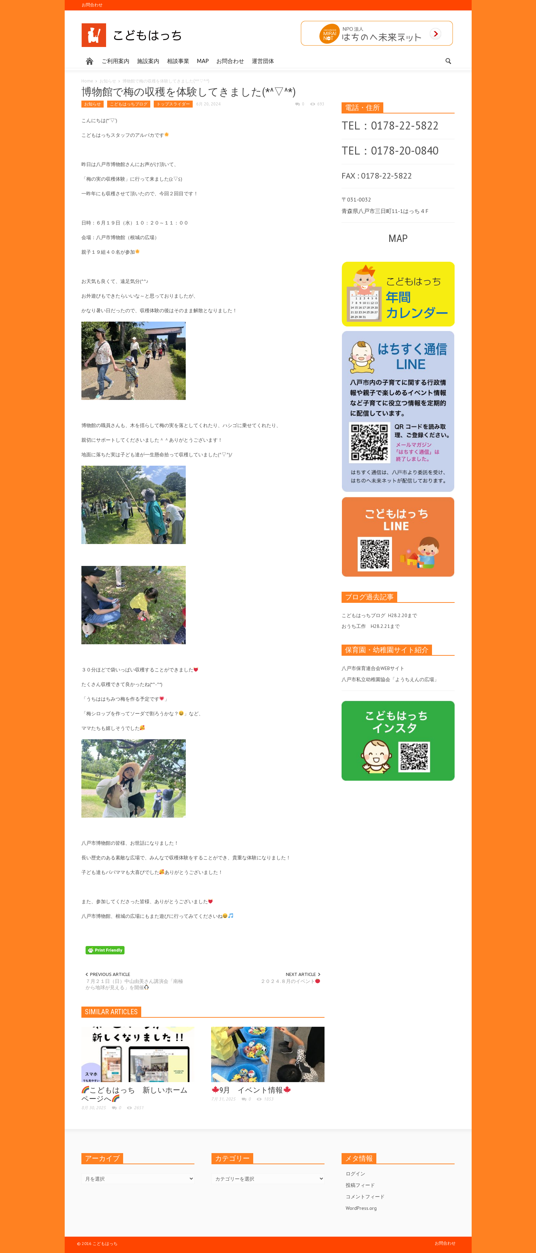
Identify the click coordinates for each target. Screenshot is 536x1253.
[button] (448, 60)
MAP (203, 61)
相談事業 (178, 61)
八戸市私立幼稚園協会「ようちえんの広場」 (390, 679)
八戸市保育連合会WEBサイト (373, 668)
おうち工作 (354, 626)
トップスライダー (173, 104)
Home (87, 81)
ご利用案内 (115, 61)
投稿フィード (360, 1185)
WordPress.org (361, 1208)
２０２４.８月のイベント (290, 981)
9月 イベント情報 (251, 1090)
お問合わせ (92, 4)
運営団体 (263, 61)
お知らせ (107, 81)
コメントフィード (365, 1196)
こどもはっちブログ (128, 104)
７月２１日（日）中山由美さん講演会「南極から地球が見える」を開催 (134, 984)
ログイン (355, 1174)
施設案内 (148, 61)
